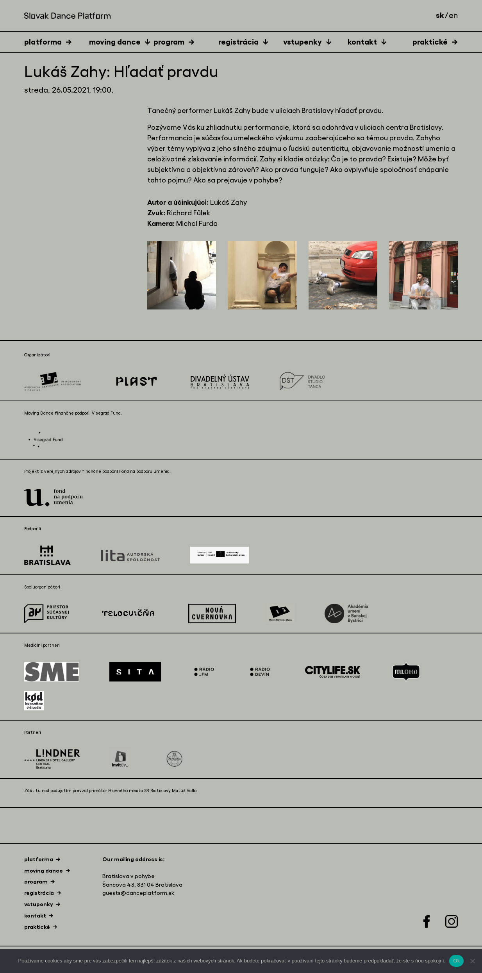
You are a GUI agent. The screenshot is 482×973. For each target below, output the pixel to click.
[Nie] (472, 961)
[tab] (56, 41)
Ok (456, 961)
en (453, 16)
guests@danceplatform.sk (138, 893)
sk (440, 15)
